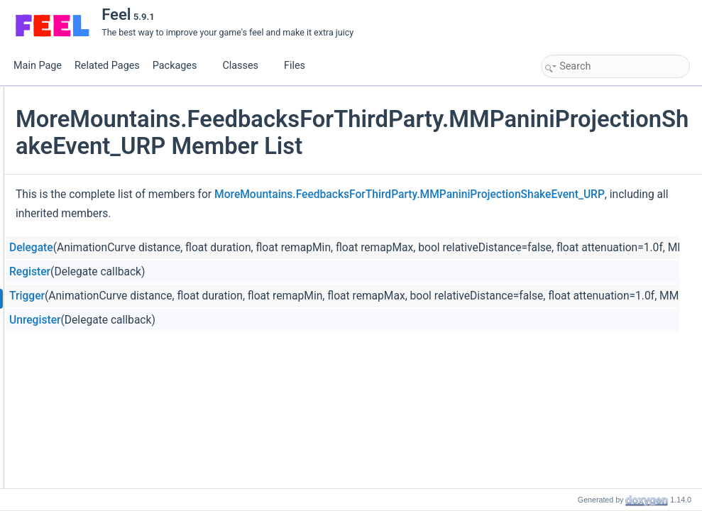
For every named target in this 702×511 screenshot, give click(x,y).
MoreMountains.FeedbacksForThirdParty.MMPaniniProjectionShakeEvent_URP (380, 213)
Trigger (196, 315)
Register (198, 291)
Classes (245, 66)
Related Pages (107, 66)
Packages (180, 66)
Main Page (37, 66)
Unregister (204, 339)
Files (300, 66)
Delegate (200, 266)
